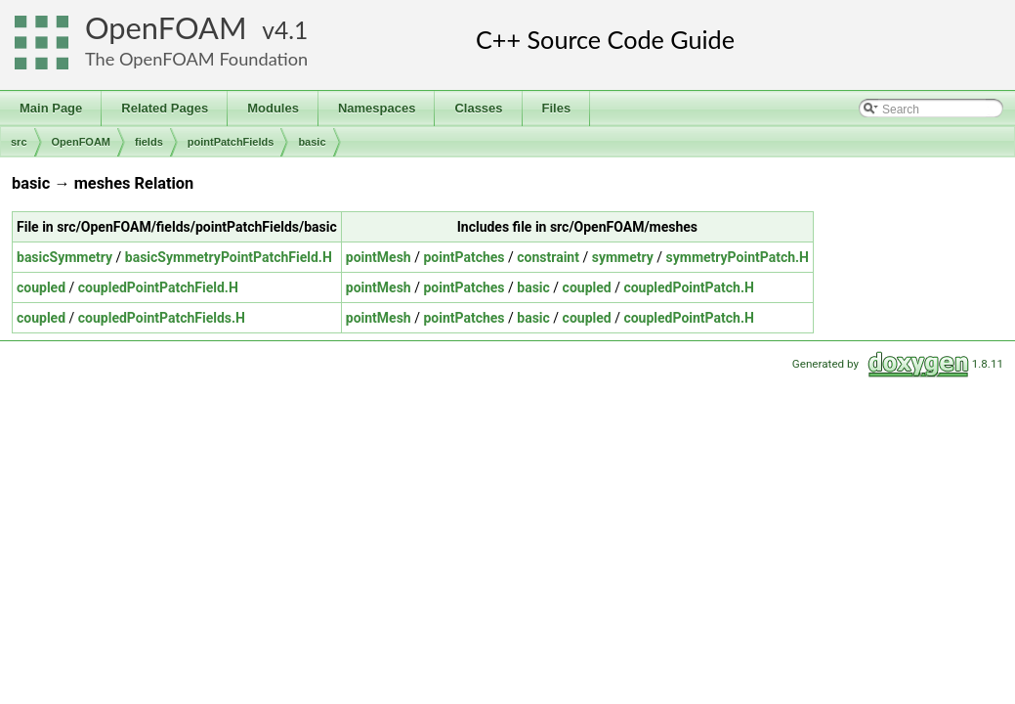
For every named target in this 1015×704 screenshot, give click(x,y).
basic (311, 142)
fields (149, 142)
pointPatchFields (231, 142)
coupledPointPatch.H (688, 287)
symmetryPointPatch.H (737, 257)
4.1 (291, 30)
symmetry (623, 257)
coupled (41, 287)
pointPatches (463, 257)
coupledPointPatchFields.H (161, 318)
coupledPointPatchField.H (158, 287)
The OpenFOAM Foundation (196, 58)
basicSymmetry (64, 257)
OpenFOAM (166, 28)
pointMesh (378, 257)
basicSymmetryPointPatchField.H (228, 257)
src (19, 142)
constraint (548, 257)
